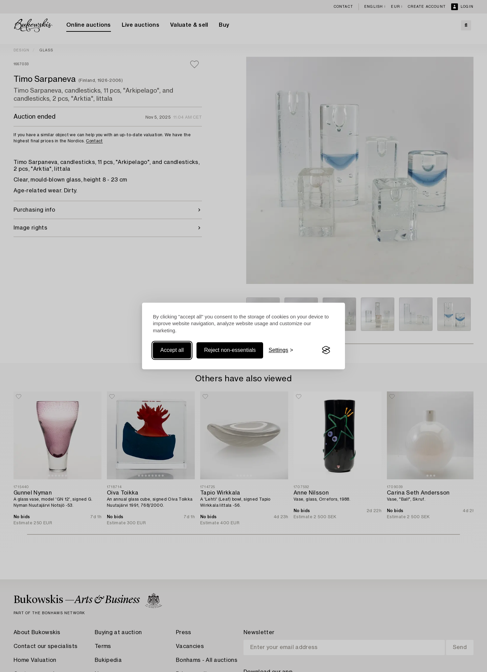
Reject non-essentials (230, 350)
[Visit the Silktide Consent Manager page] (326, 350)
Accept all (172, 350)
